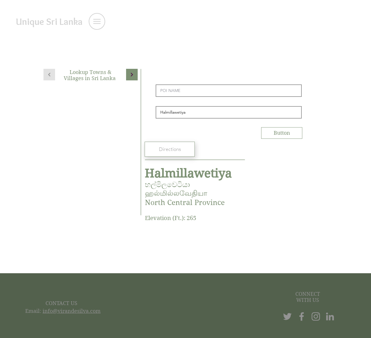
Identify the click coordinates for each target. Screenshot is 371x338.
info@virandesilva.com (72, 311)
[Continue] (132, 74)
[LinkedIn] (330, 316)
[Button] (281, 133)
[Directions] (170, 149)
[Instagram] (315, 316)
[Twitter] (287, 316)
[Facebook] (301, 316)
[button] (97, 21)
